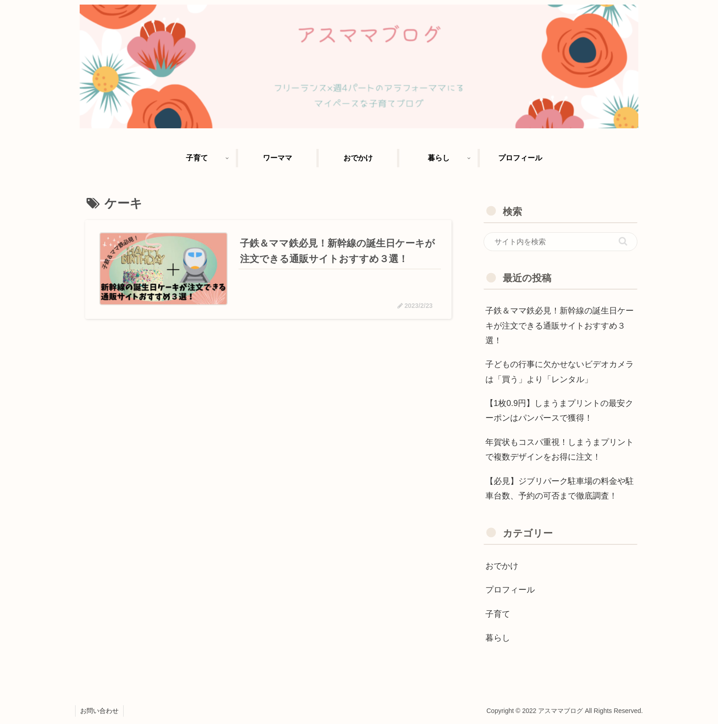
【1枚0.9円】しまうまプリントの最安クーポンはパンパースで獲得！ (559, 410)
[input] (560, 242)
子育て (497, 614)
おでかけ (501, 565)
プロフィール (510, 589)
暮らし (497, 637)
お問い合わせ (99, 710)
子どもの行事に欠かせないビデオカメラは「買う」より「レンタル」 (559, 372)
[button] (623, 241)
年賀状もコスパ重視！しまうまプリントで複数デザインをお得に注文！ (559, 449)
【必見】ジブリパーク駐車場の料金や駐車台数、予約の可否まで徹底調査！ (559, 488)
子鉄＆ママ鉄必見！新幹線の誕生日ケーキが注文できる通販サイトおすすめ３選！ (559, 325)
